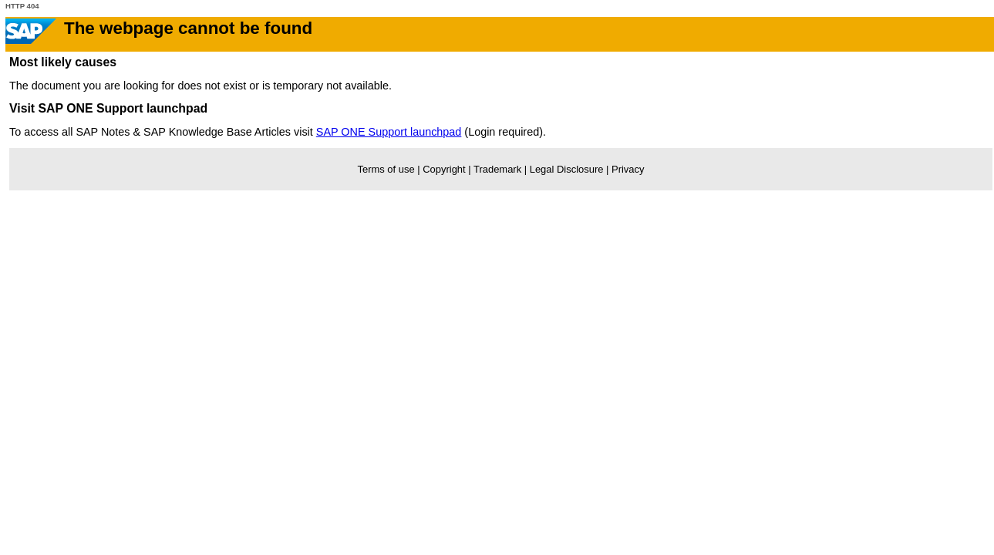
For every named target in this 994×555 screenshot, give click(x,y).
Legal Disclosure (567, 169)
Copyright (444, 169)
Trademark (497, 169)
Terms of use (386, 169)
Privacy (628, 169)
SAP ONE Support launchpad (389, 132)
